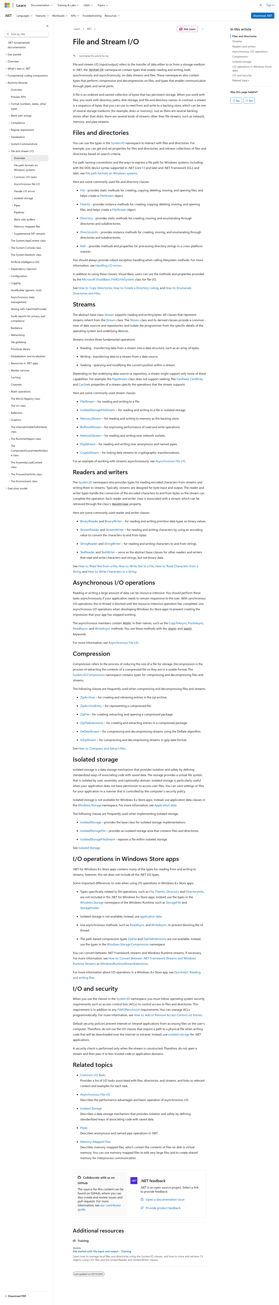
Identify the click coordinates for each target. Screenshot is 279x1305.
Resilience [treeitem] (16, 328)
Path (83, 246)
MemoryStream (90, 418)
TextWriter (108, 552)
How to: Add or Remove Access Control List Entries (168, 1015)
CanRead (183, 379)
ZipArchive (87, 697)
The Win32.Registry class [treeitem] (25, 398)
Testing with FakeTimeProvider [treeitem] (29, 309)
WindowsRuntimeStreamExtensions (124, 964)
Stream (109, 314)
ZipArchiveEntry (91, 706)
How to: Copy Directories (95, 288)
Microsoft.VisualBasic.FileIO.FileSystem (108, 279)
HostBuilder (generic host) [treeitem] (26, 290)
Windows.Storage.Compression (128, 944)
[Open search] (261, 5)
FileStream (107, 196)
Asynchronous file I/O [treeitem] (27, 184)
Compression (240, 56)
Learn (77, 29)
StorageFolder (89, 908)
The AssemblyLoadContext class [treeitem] (26, 465)
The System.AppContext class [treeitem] (28, 240)
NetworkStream (90, 435)
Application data (165, 805)
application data (151, 916)
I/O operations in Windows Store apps (251, 68)
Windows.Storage (89, 805)
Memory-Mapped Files (95, 1142)
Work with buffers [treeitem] (24, 219)
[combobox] (26, 34)
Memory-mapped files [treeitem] (27, 226)
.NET (89, 29)
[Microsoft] (7, 5)
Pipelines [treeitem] (19, 212)
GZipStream (88, 740)
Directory (86, 218)
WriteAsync (102, 628)
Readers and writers (244, 46)
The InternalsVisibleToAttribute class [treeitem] (29, 429)
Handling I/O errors (108, 265)
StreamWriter (115, 530)
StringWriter (112, 543)
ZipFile (84, 714)
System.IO (118, 143)
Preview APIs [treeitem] (18, 97)
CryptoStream (89, 452)
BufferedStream (90, 427)
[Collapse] (47, 25)
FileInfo (85, 204)
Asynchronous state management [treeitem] (22, 299)
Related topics (240, 80)
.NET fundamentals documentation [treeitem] (19, 45)
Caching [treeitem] (16, 377)
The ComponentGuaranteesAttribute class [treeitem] (29, 450)
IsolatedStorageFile (93, 831)
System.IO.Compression (89, 675)
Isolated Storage (89, 848)
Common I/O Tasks (93, 1075)
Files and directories (244, 36)
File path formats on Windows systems (111, 173)
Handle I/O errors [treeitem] (24, 191)
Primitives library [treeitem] (20, 349)
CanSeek (84, 384)
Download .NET (262, 15)
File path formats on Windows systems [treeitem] (26, 167)
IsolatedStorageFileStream (97, 410)
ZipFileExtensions (91, 723)
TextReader (87, 552)
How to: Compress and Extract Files (102, 748)
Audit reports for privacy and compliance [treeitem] (28, 318)
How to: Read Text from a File (97, 566)
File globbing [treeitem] (18, 342)
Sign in (270, 5)
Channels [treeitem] (16, 384)
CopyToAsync (178, 623)
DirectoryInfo (89, 232)
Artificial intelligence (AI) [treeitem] (25, 262)
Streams (237, 41)
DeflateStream (89, 731)
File (82, 190)
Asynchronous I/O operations (250, 51)
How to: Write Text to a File (136, 566)
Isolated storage (241, 61)
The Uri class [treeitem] (18, 405)
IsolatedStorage (90, 822)
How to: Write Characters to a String (112, 571)
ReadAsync (80, 628)
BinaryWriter (113, 521)
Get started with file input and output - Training (102, 1251)
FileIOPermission (128, 1009)
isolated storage (178, 1034)
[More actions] (202, 29)
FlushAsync (195, 623)
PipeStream (119, 379)
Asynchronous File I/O (170, 461)
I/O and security (242, 75)
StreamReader (89, 530)
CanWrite (196, 379)
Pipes (83, 1128)
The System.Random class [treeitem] (26, 255)
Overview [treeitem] (16, 89)
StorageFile (173, 902)
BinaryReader (89, 521)
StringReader (89, 543)
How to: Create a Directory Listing (135, 288)
